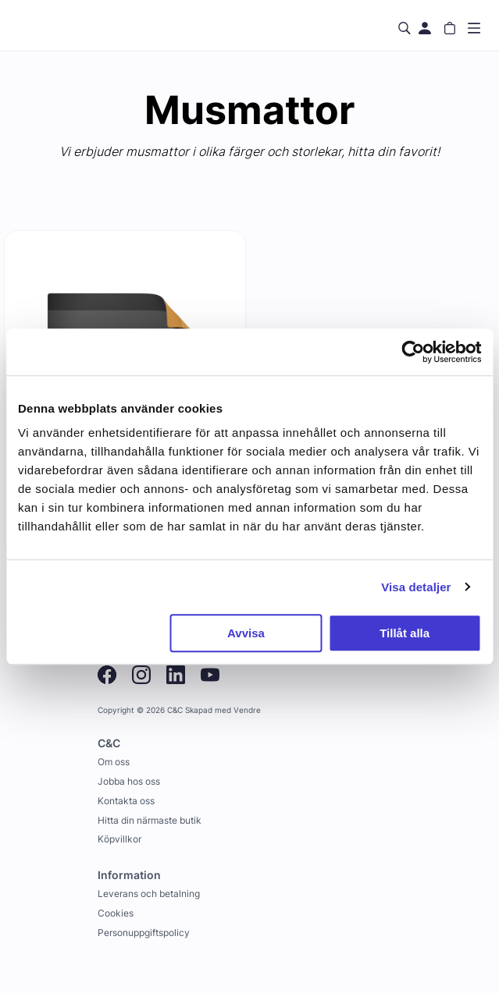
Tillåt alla (404, 633)
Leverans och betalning (149, 893)
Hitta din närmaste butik (149, 820)
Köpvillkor (119, 839)
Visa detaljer (416, 587)
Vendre (247, 710)
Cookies (116, 913)
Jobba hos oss (129, 781)
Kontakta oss (126, 801)
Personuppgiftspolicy (144, 932)
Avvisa (246, 633)
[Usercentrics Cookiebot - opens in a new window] (412, 352)
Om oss (114, 762)
